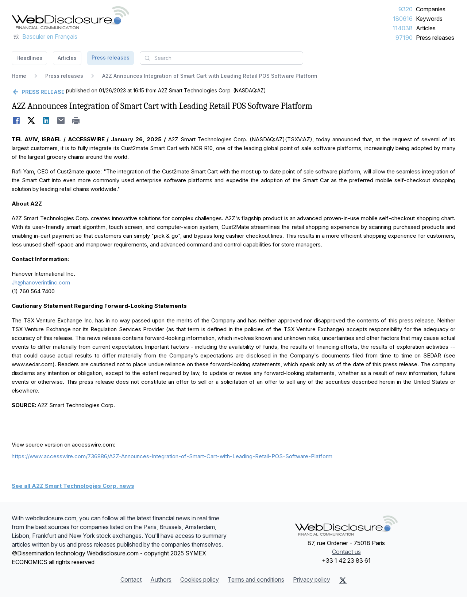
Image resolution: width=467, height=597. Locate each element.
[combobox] (221, 58)
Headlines (29, 58)
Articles (426, 28)
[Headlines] (70, 17)
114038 (403, 28)
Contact (131, 579)
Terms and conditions (256, 579)
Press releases (435, 37)
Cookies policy (199, 579)
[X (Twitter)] (343, 580)
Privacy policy (311, 579)
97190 (404, 37)
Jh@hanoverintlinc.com (41, 282)
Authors (160, 579)
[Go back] (38, 92)
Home (19, 76)
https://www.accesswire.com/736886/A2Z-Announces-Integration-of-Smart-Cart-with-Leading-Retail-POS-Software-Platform (172, 456)
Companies (430, 9)
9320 (405, 9)
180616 (403, 18)
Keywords (429, 18)
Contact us (346, 551)
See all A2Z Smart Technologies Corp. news (73, 485)
